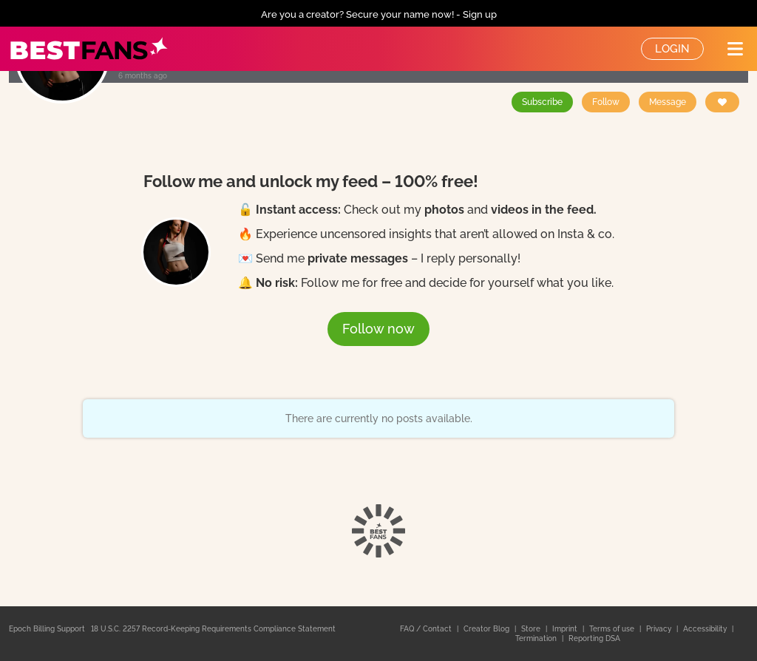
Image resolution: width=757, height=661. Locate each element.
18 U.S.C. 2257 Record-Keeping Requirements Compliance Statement (213, 629)
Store (532, 629)
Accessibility (706, 629)
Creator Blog (488, 629)
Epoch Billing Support (47, 629)
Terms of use (613, 629)
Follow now (378, 328)
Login (672, 48)
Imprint (566, 629)
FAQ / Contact (427, 629)
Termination (537, 638)
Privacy (659, 629)
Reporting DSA (594, 638)
